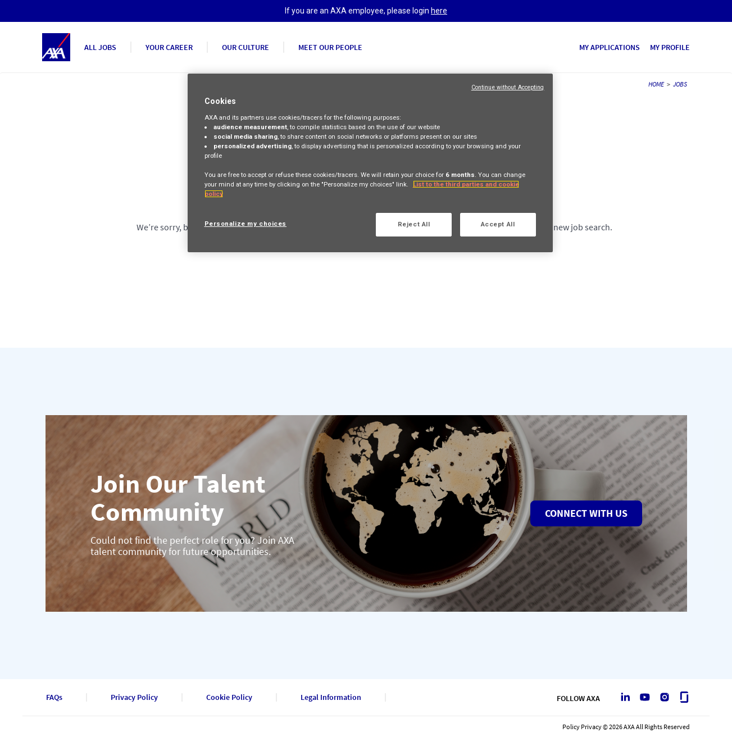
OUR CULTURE (245, 47)
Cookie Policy (229, 697)
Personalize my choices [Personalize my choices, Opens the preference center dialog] (245, 224)
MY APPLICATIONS (609, 47)
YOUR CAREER (169, 47)
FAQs (54, 697)
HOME (656, 84)
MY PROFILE (670, 47)
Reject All (414, 224)
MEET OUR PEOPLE (330, 47)
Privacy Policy (134, 697)
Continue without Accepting (507, 87)
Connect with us (586, 513)
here (439, 10)
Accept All (498, 224)
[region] (370, 163)
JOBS (680, 84)
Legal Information (331, 697)
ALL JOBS (100, 47)
